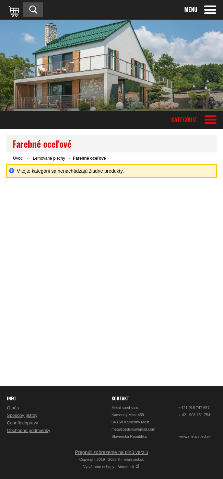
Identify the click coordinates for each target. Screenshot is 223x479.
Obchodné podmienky (28, 430)
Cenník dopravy (22, 422)
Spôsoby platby (22, 415)
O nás (13, 407)
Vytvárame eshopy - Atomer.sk (111, 467)
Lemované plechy (49, 158)
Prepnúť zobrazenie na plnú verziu (111, 452)
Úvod (18, 158)
